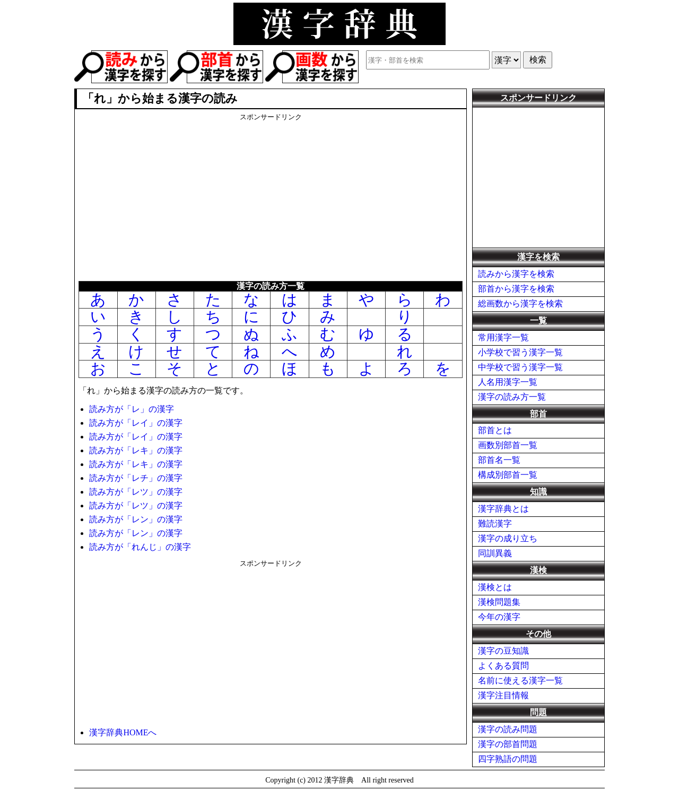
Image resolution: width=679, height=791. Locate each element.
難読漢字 (495, 523)
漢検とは (495, 587)
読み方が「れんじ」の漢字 (140, 546)
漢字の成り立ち (507, 538)
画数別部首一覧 (507, 445)
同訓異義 (495, 553)
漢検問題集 (499, 602)
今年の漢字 (499, 616)
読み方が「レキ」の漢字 (135, 450)
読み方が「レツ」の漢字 (135, 491)
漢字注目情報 (503, 695)
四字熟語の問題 (507, 758)
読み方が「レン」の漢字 (135, 519)
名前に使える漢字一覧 (520, 680)
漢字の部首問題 (507, 744)
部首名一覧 (499, 459)
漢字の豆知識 (503, 650)
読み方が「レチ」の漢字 (135, 477)
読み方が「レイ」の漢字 (135, 422)
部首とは (495, 430)
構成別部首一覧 (507, 474)
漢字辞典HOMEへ (122, 732)
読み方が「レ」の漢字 (131, 409)
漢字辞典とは (503, 508)
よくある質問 (503, 665)
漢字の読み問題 (507, 729)
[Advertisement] (270, 196)
